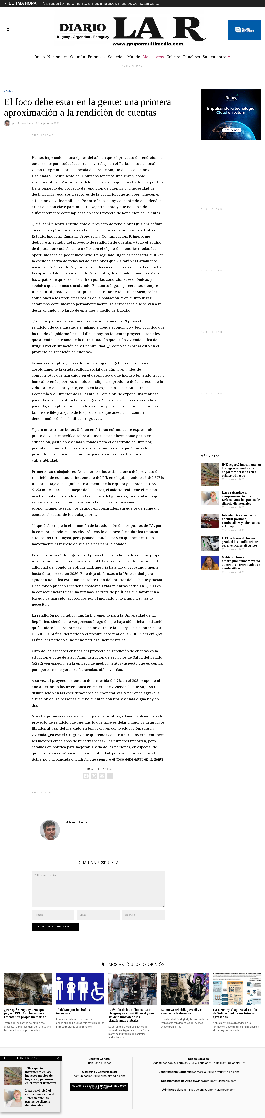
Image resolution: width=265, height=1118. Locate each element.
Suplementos (215, 56)
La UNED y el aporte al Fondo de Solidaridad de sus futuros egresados (235, 1013)
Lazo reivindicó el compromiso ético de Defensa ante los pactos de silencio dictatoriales (241, 497)
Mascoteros (153, 56)
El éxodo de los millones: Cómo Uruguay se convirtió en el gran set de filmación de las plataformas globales (131, 1015)
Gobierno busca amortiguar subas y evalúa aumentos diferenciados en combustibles (241, 562)
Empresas (96, 56)
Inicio (39, 56)
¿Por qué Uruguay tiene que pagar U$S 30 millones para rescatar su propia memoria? (25, 1013)
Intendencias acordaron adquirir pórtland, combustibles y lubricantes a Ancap (241, 520)
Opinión (77, 56)
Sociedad (116, 56)
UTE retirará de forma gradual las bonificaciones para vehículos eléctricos (240, 541)
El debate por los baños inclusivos (73, 1011)
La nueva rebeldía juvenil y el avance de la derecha (181, 1011)
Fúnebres (191, 56)
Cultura (173, 56)
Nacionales (57, 56)
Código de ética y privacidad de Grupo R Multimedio (99, 1087)
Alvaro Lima (76, 822)
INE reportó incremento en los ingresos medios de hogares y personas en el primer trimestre (241, 470)
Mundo (133, 56)
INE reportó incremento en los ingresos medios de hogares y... (100, 3)
